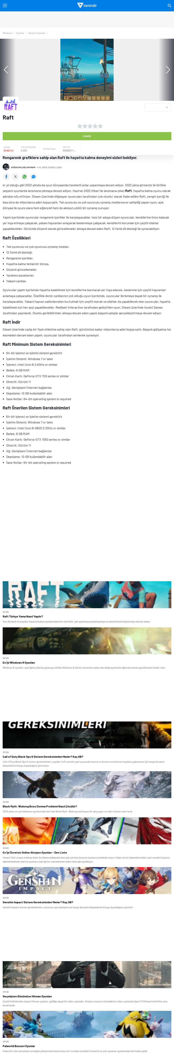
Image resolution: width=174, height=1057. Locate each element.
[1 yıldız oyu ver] (79, 126)
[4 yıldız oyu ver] (95, 126)
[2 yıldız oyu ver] (84, 126)
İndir (87, 136)
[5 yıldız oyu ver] (100, 126)
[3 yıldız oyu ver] (90, 126)
